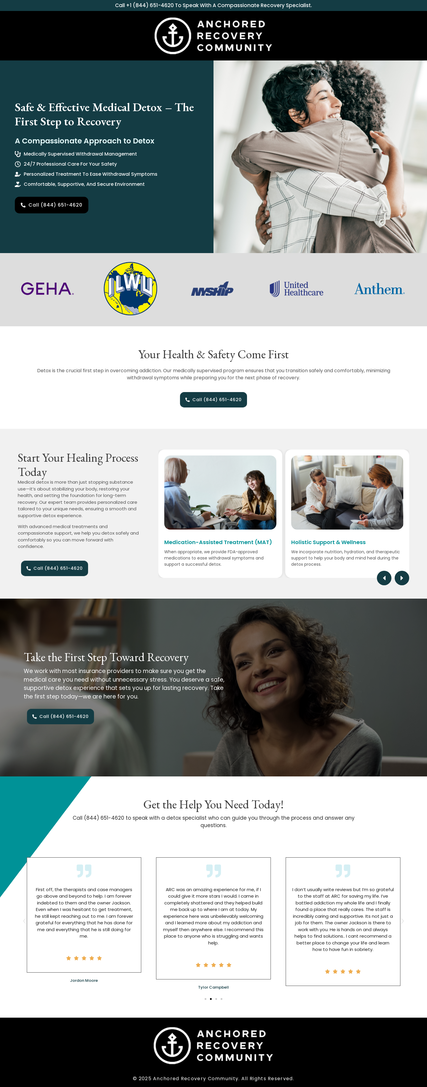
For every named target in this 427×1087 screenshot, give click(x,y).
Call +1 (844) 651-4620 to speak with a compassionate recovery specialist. (213, 5)
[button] (384, 578)
